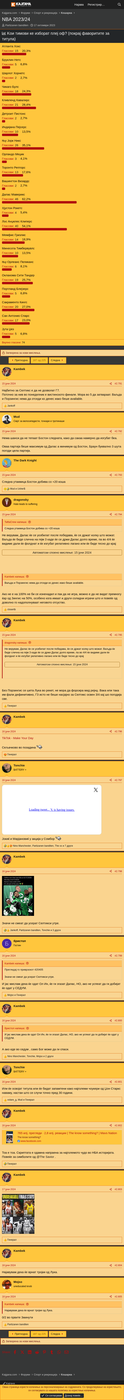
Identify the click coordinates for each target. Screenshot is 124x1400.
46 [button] (10, 199)
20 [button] (10, 306)
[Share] (110, 383)
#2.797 (118, 780)
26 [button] (10, 145)
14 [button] (10, 239)
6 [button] (10, 266)
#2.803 (118, 1189)
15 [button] (10, 50)
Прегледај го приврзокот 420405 (24, 969)
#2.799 (118, 955)
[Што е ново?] (111, 4)
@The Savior (45, 1156)
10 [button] (10, 131)
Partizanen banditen (16, 25)
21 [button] (10, 104)
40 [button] (10, 226)
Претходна (19, 360)
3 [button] (10, 158)
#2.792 (118, 431)
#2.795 (118, 635)
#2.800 (118, 1020)
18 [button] (10, 91)
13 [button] (10, 172)
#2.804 (118, 1265)
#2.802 (118, 1125)
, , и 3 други (35, 930)
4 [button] (10, 212)
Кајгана (9, 1383)
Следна (57, 360)
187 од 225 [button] (39, 360)
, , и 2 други (30, 1056)
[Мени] (5, 5)
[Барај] (119, 4)
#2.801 (118, 1081)
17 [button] (10, 320)
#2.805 (118, 1296)
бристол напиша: (15, 1028)
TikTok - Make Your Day (17, 738)
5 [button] (10, 64)
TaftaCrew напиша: (16, 521)
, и (20, 1099)
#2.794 (118, 514)
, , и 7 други (43, 845)
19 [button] (10, 279)
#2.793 (118, 475)
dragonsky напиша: (16, 642)
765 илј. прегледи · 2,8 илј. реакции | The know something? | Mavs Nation (67, 1133)
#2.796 (118, 731)
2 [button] (10, 77)
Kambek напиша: (15, 576)
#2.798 (118, 871)
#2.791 (118, 383)
